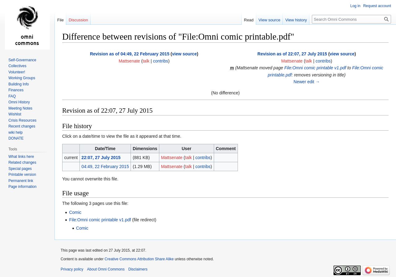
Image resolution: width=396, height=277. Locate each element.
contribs (160, 60)
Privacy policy (72, 269)
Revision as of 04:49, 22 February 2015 (130, 53)
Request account (377, 6)
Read (249, 20)
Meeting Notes (20, 108)
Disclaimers (138, 269)
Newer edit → (307, 81)
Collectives (17, 66)
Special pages (20, 169)
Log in (355, 6)
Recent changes (21, 126)
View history (296, 20)
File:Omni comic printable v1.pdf (315, 67)
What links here (21, 156)
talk (146, 60)
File (60, 20)
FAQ (12, 96)
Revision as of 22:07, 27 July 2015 (292, 53)
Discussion (78, 20)
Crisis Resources (22, 120)
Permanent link (20, 181)
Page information (22, 186)
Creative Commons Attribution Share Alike (139, 259)
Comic (75, 212)
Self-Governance (22, 60)
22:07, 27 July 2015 (100, 157)
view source (184, 53)
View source (270, 20)
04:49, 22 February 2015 (105, 166)
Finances (16, 90)
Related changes (22, 162)
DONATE (16, 138)
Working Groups (21, 78)
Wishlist (14, 114)
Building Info (18, 84)
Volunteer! (16, 72)
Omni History (19, 102)
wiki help (15, 132)
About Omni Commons (105, 269)
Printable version (22, 174)
